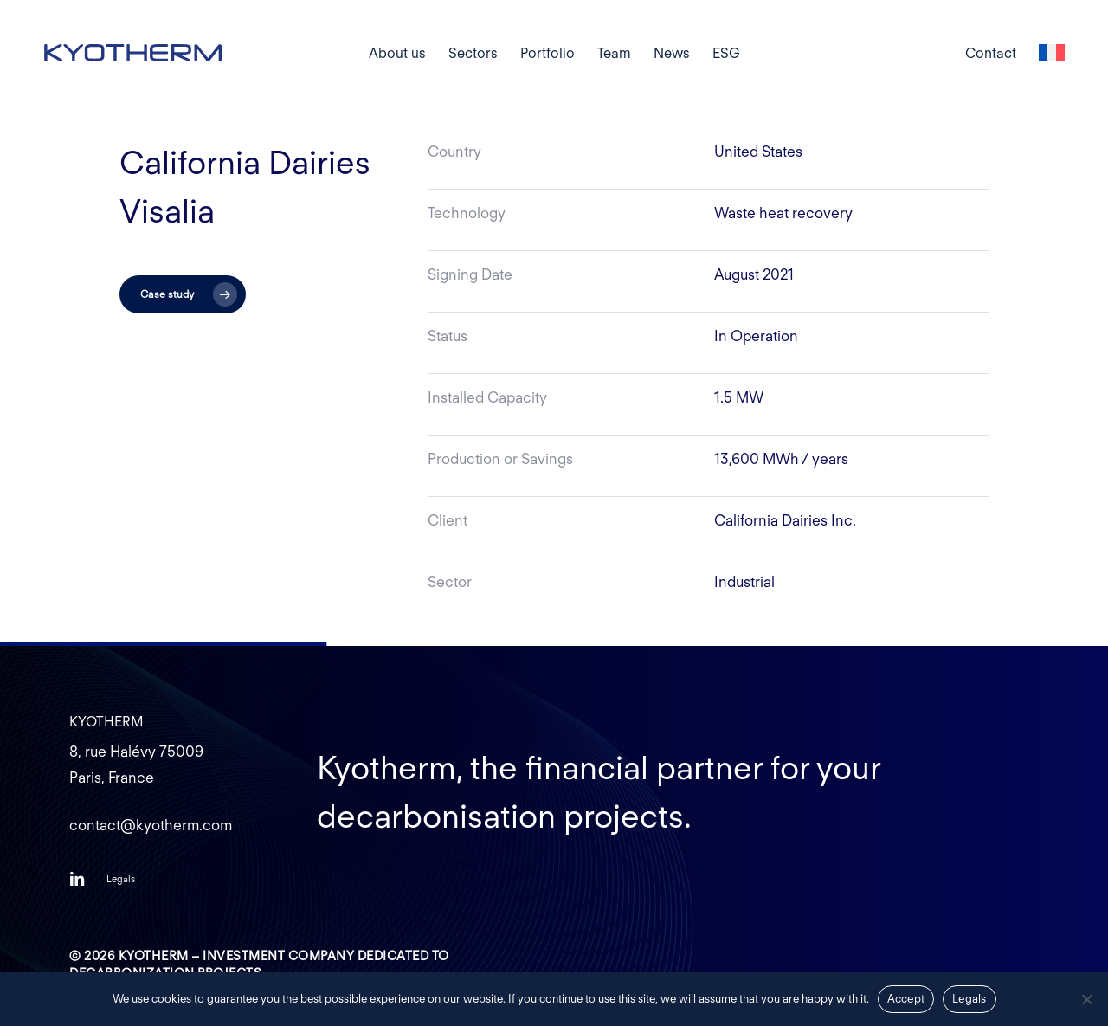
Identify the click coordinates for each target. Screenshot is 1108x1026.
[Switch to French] (1052, 53)
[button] (182, 294)
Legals (969, 998)
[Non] (1086, 999)
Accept (906, 998)
